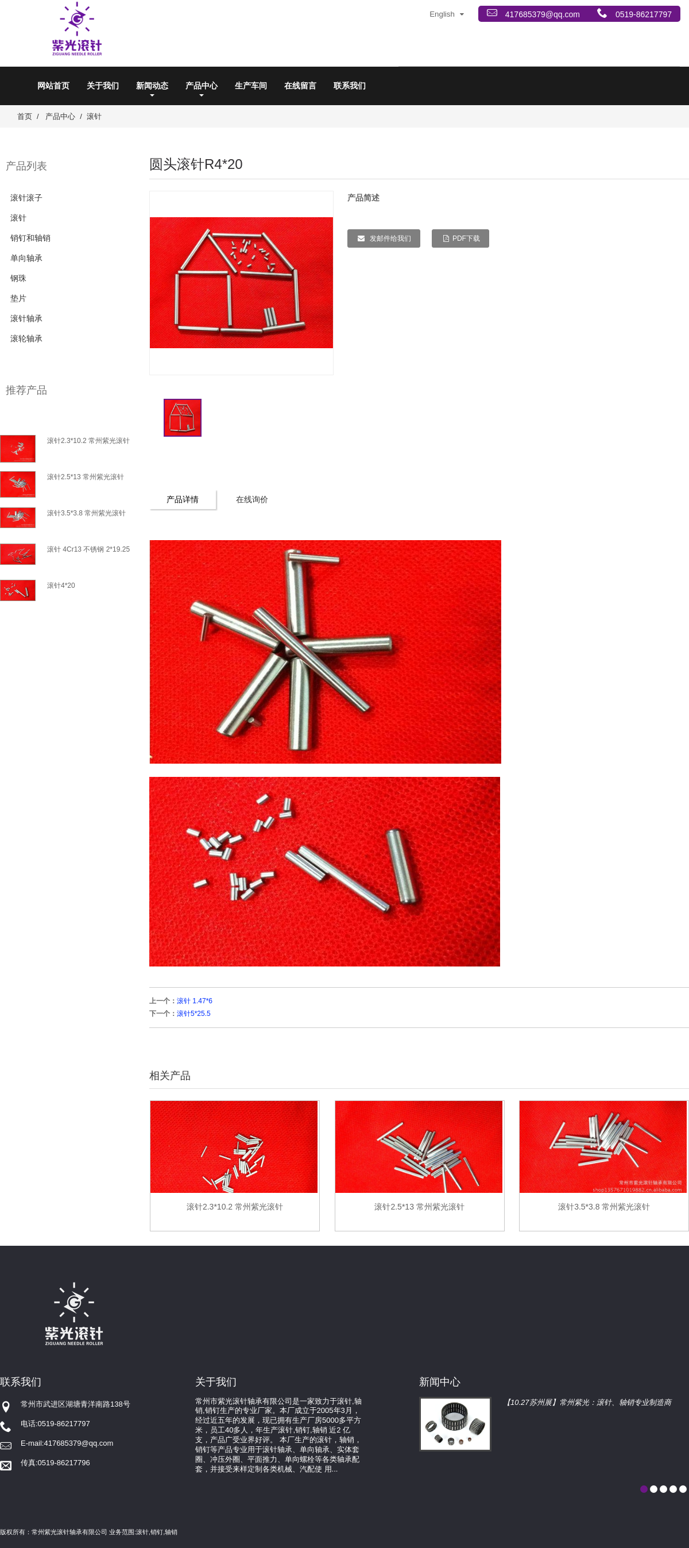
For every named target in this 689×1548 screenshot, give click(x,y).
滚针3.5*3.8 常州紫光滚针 (86, 513)
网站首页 (53, 85)
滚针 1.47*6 (194, 1001)
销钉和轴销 (30, 237)
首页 (24, 116)
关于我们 (103, 85)
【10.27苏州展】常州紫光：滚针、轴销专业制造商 (587, 1402)
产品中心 (201, 89)
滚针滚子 (26, 197)
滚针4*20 (61, 586)
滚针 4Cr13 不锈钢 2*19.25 (88, 549)
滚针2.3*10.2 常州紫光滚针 (88, 441)
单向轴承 (26, 258)
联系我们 (350, 85)
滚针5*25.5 (194, 1014)
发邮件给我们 (389, 238)
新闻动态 (152, 89)
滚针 (94, 116)
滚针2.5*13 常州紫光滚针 (85, 477)
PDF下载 (466, 238)
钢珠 (18, 278)
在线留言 (300, 85)
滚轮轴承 (26, 338)
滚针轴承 (26, 318)
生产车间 (251, 85)
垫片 (18, 298)
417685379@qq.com (541, 14)
